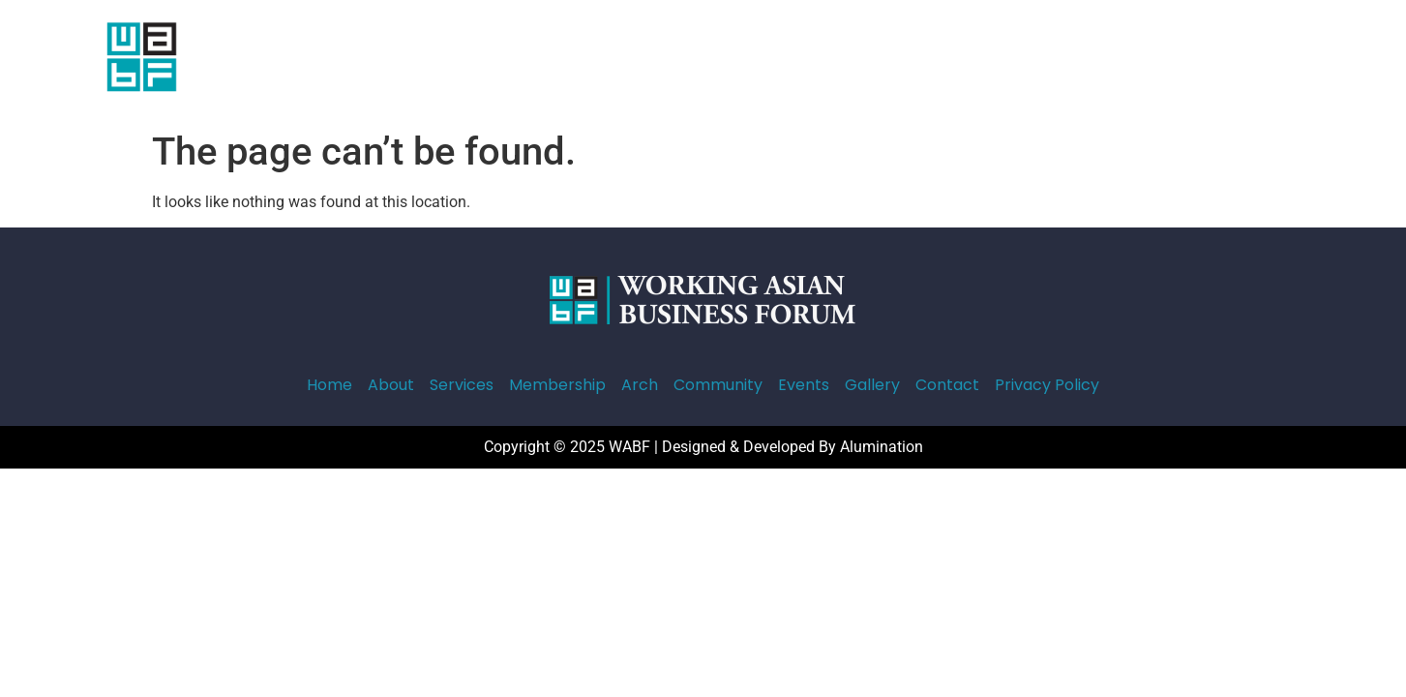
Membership (662, 60)
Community (836, 60)
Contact (1083, 60)
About (484, 60)
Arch (750, 60)
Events (927, 60)
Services (561, 60)
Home (414, 60)
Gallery (1002, 60)
